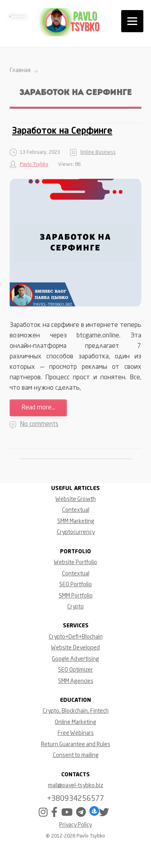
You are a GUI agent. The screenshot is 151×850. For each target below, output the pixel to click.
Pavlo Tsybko (34, 164)
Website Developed (75, 648)
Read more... (38, 408)
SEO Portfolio (75, 584)
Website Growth (76, 499)
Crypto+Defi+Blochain (76, 637)
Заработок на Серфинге (62, 131)
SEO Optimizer (75, 670)
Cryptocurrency (76, 532)
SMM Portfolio (76, 596)
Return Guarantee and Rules (75, 744)
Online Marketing (75, 722)
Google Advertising (75, 659)
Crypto (75, 607)
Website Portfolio (75, 562)
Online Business (98, 152)
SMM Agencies (75, 681)
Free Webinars (76, 733)
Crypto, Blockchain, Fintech (76, 711)
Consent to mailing (76, 755)
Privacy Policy (75, 825)
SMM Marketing (75, 521)
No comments (39, 424)
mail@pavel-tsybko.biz (75, 785)
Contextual (75, 510)
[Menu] (132, 21)
